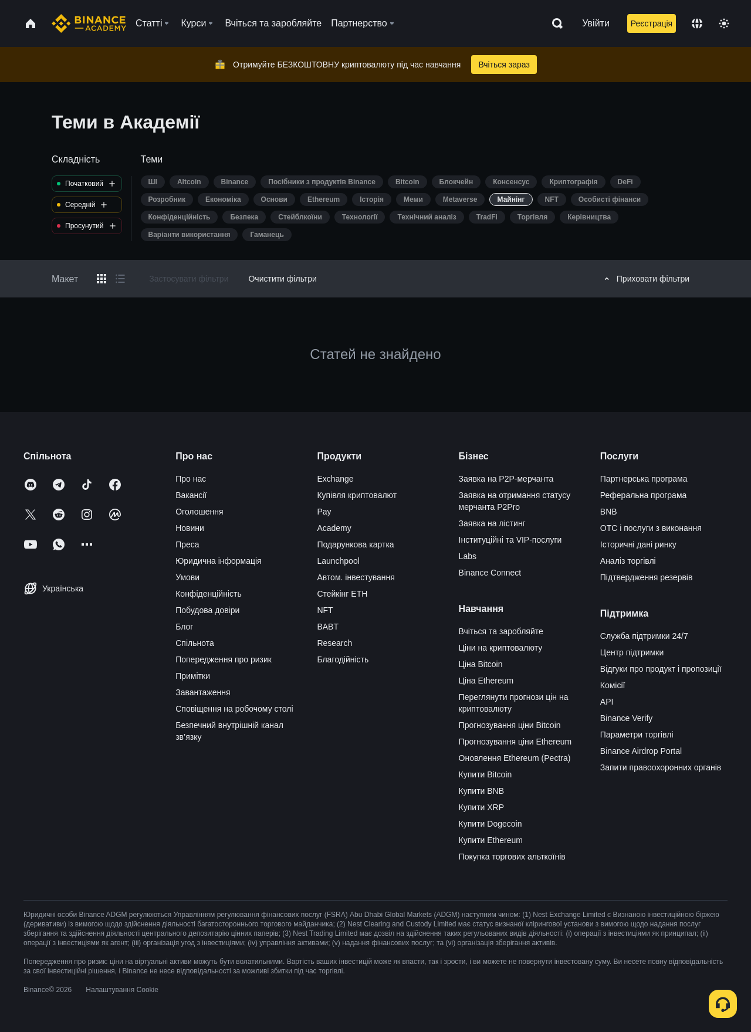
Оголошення (199, 511)
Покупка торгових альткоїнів (512, 856)
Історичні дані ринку (638, 544)
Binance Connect (490, 572)
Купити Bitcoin (485, 774)
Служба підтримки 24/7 (644, 636)
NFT (325, 610)
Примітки (192, 676)
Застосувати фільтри (188, 278)
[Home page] (89, 23)
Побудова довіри (207, 610)
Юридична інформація (218, 561)
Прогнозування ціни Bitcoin (510, 725)
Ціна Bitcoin (481, 664)
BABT (328, 626)
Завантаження (202, 692)
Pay (324, 511)
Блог (184, 626)
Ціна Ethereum (486, 680)
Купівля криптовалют (357, 495)
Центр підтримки (632, 652)
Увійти (596, 23)
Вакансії (191, 495)
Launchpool (338, 561)
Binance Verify (626, 718)
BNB (608, 511)
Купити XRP (481, 807)
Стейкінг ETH (342, 593)
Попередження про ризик (223, 659)
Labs (467, 556)
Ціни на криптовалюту (501, 647)
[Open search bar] (553, 23)
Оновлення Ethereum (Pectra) (515, 758)
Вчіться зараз (504, 64)
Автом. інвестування (356, 577)
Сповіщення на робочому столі (234, 708)
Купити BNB (481, 791)
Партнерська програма (644, 478)
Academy (334, 528)
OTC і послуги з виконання (651, 528)
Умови (187, 577)
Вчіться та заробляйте (501, 631)
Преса (187, 544)
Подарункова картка (355, 544)
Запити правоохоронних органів (660, 767)
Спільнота (194, 643)
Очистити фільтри (282, 278)
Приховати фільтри (645, 279)
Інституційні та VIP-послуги (510, 539)
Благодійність (342, 659)
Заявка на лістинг (492, 523)
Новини (189, 528)
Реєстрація (651, 23)
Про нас (190, 478)
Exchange (335, 478)
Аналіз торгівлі (628, 561)
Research (334, 643)
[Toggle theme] (724, 23)
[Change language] (697, 23)
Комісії (612, 685)
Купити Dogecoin (490, 823)
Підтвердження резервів (646, 577)
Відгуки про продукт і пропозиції (661, 669)
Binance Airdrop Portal (641, 751)
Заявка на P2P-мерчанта (506, 478)
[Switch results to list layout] (120, 278)
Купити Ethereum (491, 840)
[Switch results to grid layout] (101, 278)
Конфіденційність (208, 593)
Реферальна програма (643, 495)
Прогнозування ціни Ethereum (515, 741)
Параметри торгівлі (637, 734)
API (607, 701)
